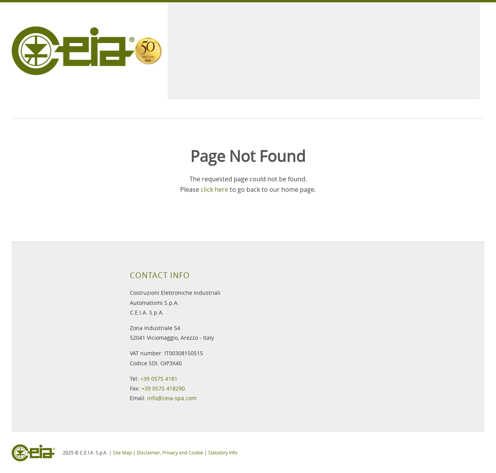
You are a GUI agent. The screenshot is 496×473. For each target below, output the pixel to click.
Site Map (122, 452)
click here (214, 189)
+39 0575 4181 (158, 378)
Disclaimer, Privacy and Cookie (170, 452)
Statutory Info (222, 452)
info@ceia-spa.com (171, 398)
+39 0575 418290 (163, 388)
